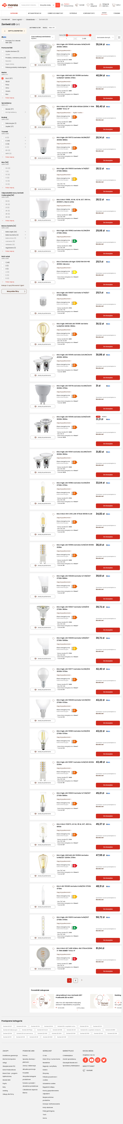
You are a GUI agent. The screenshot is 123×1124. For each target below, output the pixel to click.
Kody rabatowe (48, 1107)
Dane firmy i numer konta (51, 1059)
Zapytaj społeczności (64, 50)
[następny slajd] (118, 1002)
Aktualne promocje (29, 1069)
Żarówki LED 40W (42, 1033)
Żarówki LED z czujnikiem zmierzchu (90, 1030)
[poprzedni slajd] (34, 1002)
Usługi (5, 1063)
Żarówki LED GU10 (21, 1026)
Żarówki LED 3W (20, 1037)
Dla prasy (46, 1073)
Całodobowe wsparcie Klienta (30, 1091)
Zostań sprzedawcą (69, 1059)
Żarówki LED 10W (70, 1033)
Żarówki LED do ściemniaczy (25, 1033)
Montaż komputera (9, 1059)
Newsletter (46, 1063)
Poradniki (26, 1073)
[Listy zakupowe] (92, 5)
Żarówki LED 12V (97, 1026)
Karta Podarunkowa (9, 1070)
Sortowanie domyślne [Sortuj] (104, 37)
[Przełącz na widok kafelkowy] (119, 37)
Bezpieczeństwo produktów (48, 1098)
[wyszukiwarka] (40, 5)
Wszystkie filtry (13, 291)
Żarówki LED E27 (7, 1026)
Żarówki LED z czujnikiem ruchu (66, 1026)
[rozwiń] (25, 112)
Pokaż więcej (8, 98)
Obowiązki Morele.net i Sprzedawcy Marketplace (71, 1064)
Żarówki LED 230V (57, 1033)
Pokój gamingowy (48, 1111)
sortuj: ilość (5, 119)
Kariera (45, 1070)
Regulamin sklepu (48, 1087)
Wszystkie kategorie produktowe (29, 1077)
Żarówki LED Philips (27, 1030)
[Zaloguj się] (104, 5)
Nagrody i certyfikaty (50, 1066)
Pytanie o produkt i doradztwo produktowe (30, 1084)
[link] (35, 13)
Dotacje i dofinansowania (51, 1104)
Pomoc (25, 1055)
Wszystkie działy (45, 5)
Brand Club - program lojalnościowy (10, 1074)
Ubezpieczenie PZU (9, 1066)
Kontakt (90, 1070)
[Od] (66, 38)
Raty (4, 1087)
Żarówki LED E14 (48, 1026)
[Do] (84, 38)
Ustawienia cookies (49, 1083)
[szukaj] (57, 5)
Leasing (5, 1091)
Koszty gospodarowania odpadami (51, 1092)
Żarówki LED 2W (34, 1037)
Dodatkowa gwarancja (10, 1055)
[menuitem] (35, 13)
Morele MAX (6, 1080)
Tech (44, 1115)
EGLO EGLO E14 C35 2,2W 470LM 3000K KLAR (74, 514)
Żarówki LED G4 (84, 1026)
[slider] (67, 35)
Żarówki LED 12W (61, 1037)
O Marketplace (68, 1055)
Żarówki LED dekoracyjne (10, 1030)
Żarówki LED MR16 (110, 1030)
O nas (45, 1055)
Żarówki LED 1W (7, 1037)
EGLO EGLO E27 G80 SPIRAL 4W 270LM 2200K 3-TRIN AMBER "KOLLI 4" (74, 949)
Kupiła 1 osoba (78, 113)
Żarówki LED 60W (47, 1037)
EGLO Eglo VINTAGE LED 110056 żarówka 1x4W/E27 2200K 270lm (72, 76)
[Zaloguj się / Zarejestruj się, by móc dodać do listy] (53, 45)
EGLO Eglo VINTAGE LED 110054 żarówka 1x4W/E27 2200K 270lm (72, 856)
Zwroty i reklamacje (29, 1066)
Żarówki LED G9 (35, 1026)
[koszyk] (116, 5)
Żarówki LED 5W (7, 1033)
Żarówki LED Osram (42, 1030)
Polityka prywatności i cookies (50, 1078)
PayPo (5, 1083)
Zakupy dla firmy (8, 1094)
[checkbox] (14, 42)
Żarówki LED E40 (98, 1033)
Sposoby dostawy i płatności (29, 1060)
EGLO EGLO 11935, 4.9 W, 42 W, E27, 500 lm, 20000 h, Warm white (74, 201)
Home (45, 1118)
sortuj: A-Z (5, 74)
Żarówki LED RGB (57, 1030)
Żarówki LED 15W (84, 1033)
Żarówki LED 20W (112, 1033)
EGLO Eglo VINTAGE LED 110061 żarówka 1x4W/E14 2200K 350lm (72, 325)
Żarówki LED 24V (71, 1030)
